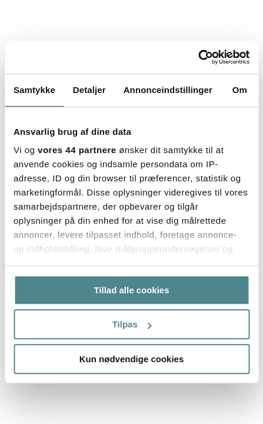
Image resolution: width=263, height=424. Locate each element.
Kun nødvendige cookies (131, 359)
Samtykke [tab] (34, 90)
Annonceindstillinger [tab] (168, 90)
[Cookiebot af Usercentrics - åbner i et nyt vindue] (198, 57)
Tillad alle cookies (131, 290)
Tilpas (132, 324)
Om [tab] (239, 90)
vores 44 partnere (77, 150)
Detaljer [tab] (89, 90)
